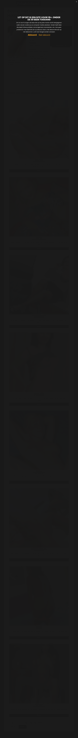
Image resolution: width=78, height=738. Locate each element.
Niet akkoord (44, 35)
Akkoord (32, 35)
